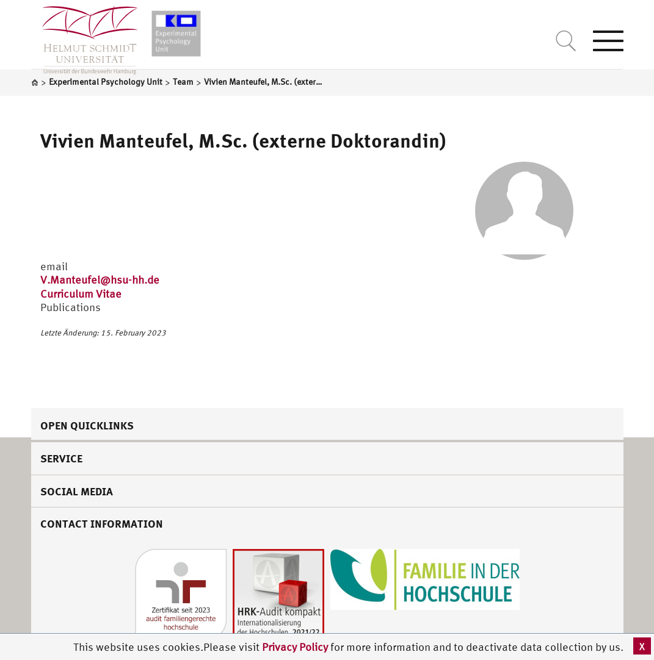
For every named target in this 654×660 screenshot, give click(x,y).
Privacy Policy (296, 646)
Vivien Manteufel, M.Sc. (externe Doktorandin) (243, 140)
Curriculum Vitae (81, 293)
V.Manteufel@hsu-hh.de (99, 279)
